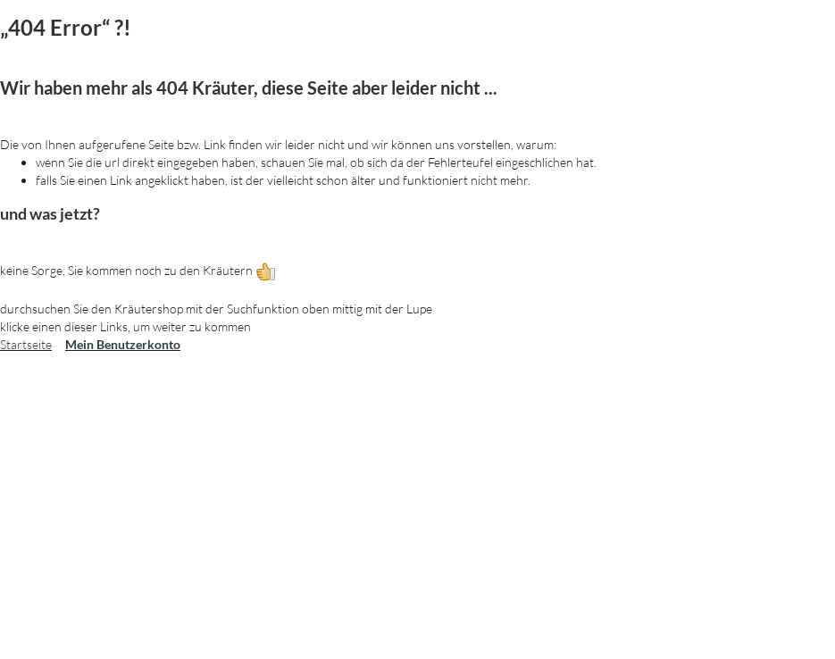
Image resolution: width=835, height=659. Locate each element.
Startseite (26, 344)
